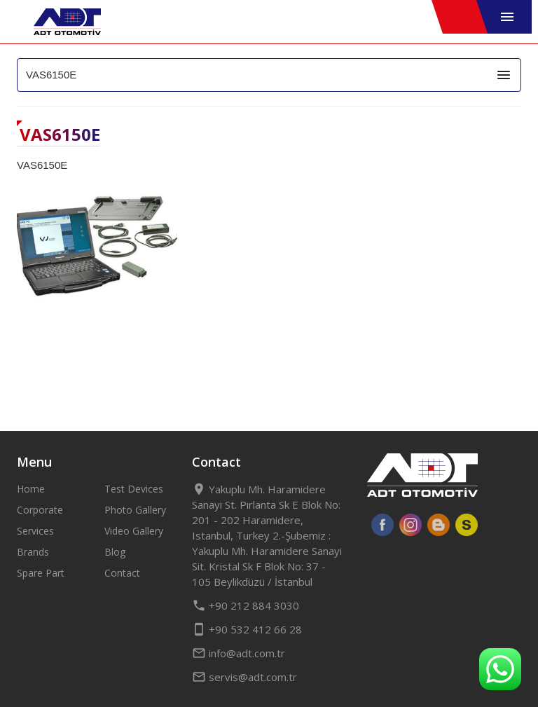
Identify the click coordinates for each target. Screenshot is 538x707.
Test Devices (133, 488)
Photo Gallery (135, 509)
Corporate (40, 509)
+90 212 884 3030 (245, 605)
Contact (122, 572)
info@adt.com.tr (238, 653)
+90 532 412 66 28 (247, 629)
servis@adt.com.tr (244, 677)
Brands (33, 551)
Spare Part (40, 572)
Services (35, 530)
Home (31, 488)
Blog (114, 551)
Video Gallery (133, 530)
